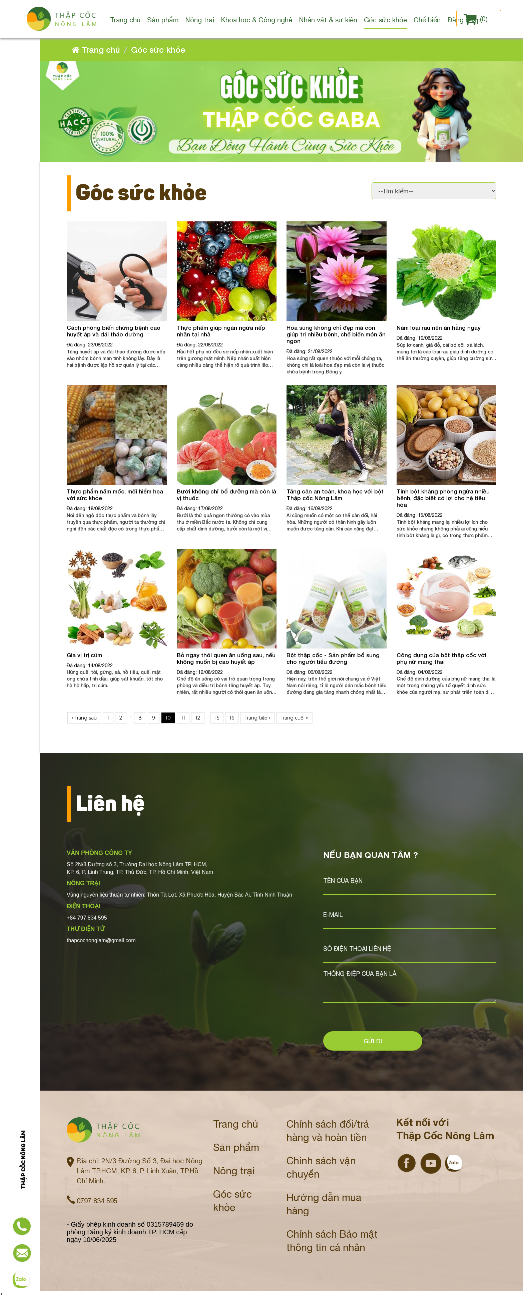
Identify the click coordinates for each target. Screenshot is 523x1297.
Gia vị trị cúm (84, 655)
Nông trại (234, 1170)
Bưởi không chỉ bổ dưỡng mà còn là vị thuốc (226, 494)
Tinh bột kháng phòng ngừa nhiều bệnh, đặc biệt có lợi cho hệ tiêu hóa (443, 498)
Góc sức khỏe (158, 49)
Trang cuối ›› (295, 718)
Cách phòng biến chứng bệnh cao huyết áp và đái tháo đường (113, 331)
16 (231, 718)
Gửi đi (373, 1040)
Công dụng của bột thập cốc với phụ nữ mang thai (441, 658)
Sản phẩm (236, 1147)
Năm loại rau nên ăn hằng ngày (439, 327)
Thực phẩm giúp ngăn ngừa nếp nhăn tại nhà (221, 331)
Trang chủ (235, 1123)
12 (197, 718)
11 (183, 718)
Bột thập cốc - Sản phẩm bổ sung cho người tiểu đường (333, 658)
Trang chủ (96, 49)
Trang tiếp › (257, 718)
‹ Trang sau (84, 718)
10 (168, 718)
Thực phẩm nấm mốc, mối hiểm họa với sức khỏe (115, 494)
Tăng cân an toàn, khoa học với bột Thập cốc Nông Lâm (335, 494)
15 (217, 718)
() (476, 19)
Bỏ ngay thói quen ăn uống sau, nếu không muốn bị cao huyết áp (226, 658)
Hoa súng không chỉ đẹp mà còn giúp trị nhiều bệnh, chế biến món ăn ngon (336, 334)
